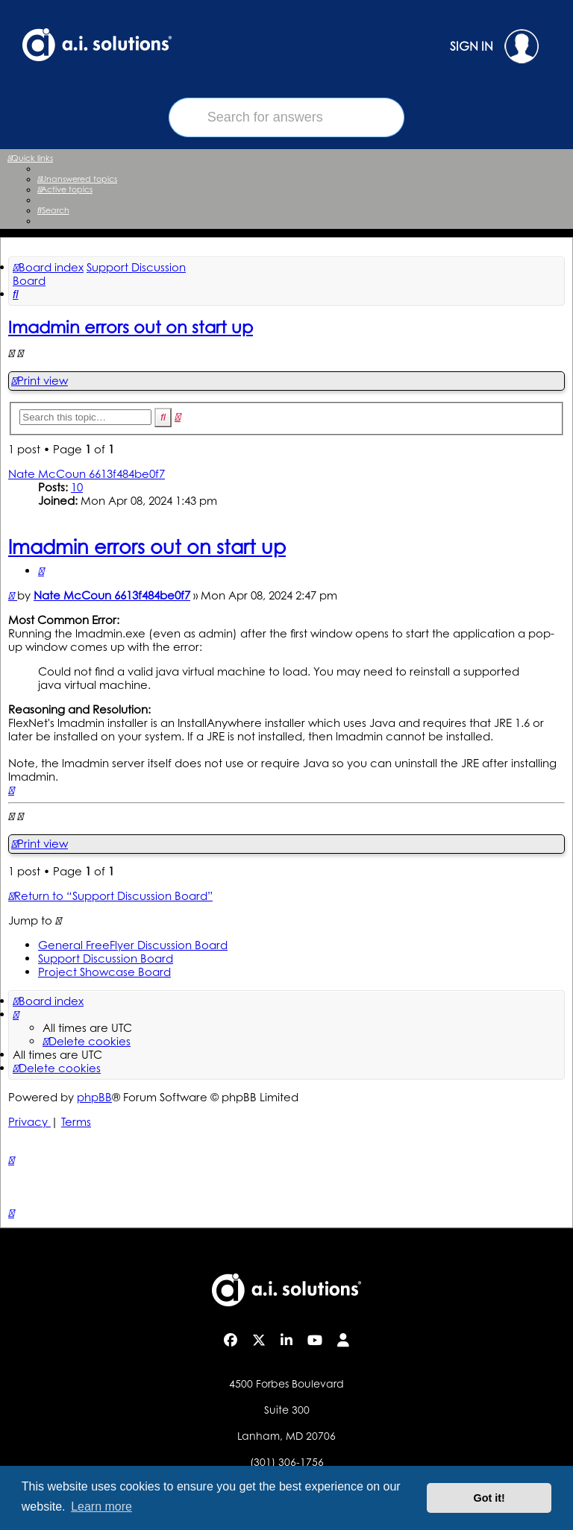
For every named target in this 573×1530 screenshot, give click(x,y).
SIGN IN (494, 46)
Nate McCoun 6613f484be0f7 (86, 474)
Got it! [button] (489, 1498)
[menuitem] (77, 179)
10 (77, 487)
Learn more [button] (101, 1506)
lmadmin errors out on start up (130, 326)
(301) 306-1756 (287, 1461)
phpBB (94, 1097)
